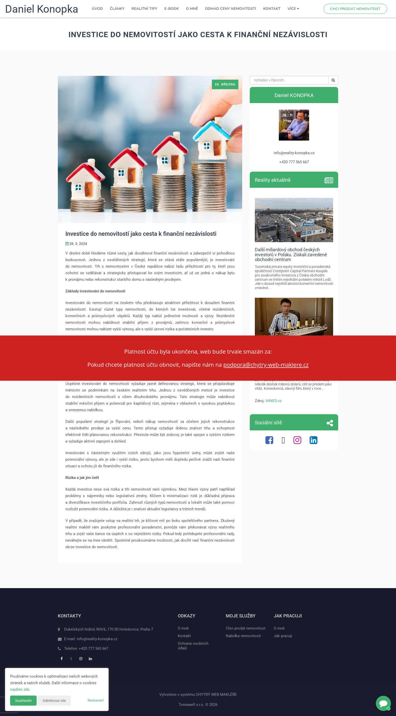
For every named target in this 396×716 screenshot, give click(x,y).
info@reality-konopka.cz (97, 639)
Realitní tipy (144, 8)
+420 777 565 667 (93, 648)
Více (293, 8)
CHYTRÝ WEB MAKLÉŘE (216, 694)
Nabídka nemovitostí (243, 636)
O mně (192, 8)
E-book (171, 8)
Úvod (97, 8)
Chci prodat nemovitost (355, 9)
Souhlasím (23, 701)
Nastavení (96, 700)
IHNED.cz (274, 401)
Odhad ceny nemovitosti (230, 8)
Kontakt (272, 8)
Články (117, 8)
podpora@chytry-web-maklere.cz (266, 364)
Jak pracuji (283, 636)
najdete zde (19, 689)
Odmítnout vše (54, 701)
